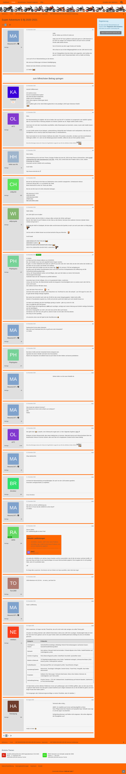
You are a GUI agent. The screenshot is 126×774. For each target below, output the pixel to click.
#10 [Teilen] (93, 373)
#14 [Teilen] (93, 477)
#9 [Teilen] (93, 348)
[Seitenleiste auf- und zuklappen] (123, 742)
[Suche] (121, 2)
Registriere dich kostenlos (114, 26)
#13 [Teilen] (93, 452)
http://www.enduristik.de (32, 171)
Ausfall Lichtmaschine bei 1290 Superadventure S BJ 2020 (23, 754)
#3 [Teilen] (93, 112)
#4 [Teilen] (93, 150)
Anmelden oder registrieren (110, 2)
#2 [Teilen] (93, 85)
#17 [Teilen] (93, 577)
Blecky (8, 755)
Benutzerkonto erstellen (111, 32)
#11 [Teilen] (93, 403)
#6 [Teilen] (93, 207)
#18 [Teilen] (93, 601)
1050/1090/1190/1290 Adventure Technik (16, 757)
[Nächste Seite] (10, 25)
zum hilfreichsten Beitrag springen (48, 78)
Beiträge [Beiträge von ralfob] (6, 543)
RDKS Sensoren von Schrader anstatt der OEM (61, 754)
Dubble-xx (50, 755)
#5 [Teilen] (93, 178)
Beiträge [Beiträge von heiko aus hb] (6, 168)
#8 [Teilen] (93, 324)
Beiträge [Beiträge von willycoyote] (6, 224)
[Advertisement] (39, 43)
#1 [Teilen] (93, 29)
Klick (77, 431)
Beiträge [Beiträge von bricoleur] (6, 494)
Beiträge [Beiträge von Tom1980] (6, 594)
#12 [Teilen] (93, 428)
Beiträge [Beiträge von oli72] (6, 130)
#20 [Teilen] (93, 700)
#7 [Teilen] (93, 255)
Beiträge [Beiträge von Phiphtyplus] (6, 272)
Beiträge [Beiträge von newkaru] (6, 643)
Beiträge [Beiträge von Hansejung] (6, 717)
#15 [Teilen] (93, 501)
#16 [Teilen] (93, 526)
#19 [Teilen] (93, 625)
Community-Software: (63, 771)
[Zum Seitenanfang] (123, 771)
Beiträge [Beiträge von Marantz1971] (6, 47)
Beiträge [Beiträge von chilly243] (6, 195)
